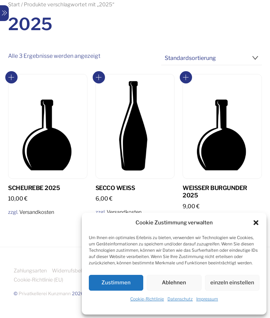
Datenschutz (180, 299)
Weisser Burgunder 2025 (215, 191)
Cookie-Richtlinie (147, 299)
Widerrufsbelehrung (75, 271)
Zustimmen (116, 282)
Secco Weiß (115, 187)
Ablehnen (174, 282)
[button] (255, 222)
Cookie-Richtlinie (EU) (38, 280)
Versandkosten (36, 212)
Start (14, 4)
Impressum (207, 299)
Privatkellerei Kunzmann (45, 293)
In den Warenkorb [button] (11, 77)
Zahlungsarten (30, 271)
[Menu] (4, 13)
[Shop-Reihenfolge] (211, 58)
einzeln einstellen (232, 282)
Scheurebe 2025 (34, 187)
